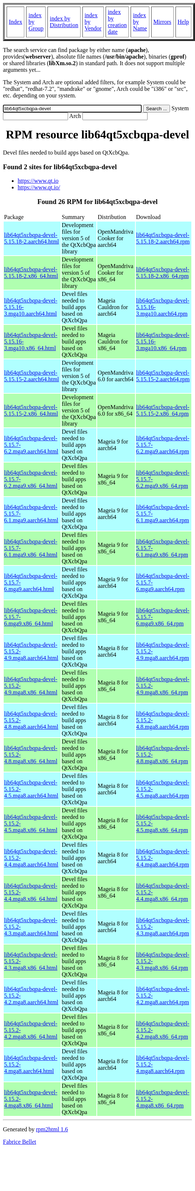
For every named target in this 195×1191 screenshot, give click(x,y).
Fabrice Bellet (19, 1142)
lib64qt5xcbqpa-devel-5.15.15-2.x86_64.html (31, 410)
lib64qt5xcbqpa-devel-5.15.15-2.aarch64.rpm (163, 376)
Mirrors (162, 22)
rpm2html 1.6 (52, 1129)
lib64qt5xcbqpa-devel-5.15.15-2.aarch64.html (31, 376)
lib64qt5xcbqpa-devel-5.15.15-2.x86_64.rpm (162, 410)
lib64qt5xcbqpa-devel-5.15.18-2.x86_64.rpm (162, 272)
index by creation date (117, 22)
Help (183, 22)
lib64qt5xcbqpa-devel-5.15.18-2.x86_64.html (31, 272)
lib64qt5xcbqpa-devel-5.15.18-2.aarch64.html (31, 238)
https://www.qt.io (38, 181)
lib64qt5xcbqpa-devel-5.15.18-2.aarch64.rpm (163, 238)
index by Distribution (64, 21)
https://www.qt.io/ (39, 187)
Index (15, 22)
